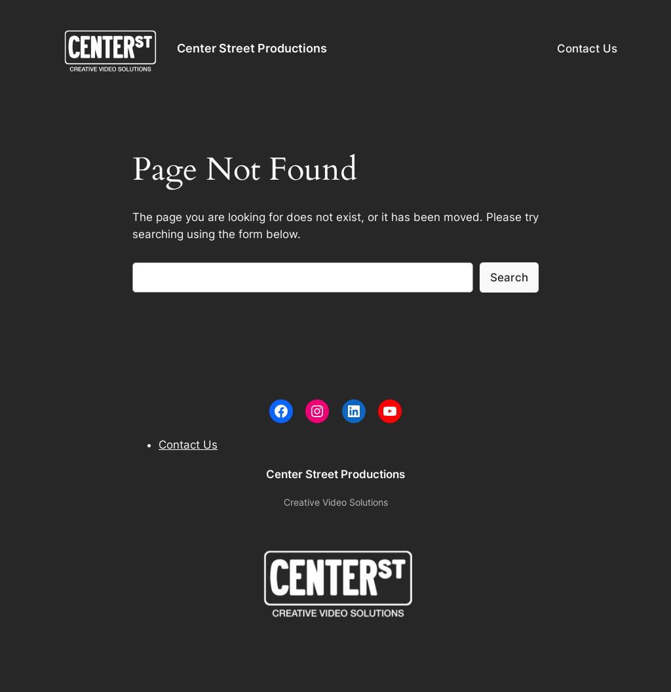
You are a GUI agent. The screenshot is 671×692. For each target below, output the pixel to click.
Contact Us (587, 48)
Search (509, 277)
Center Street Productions (252, 48)
